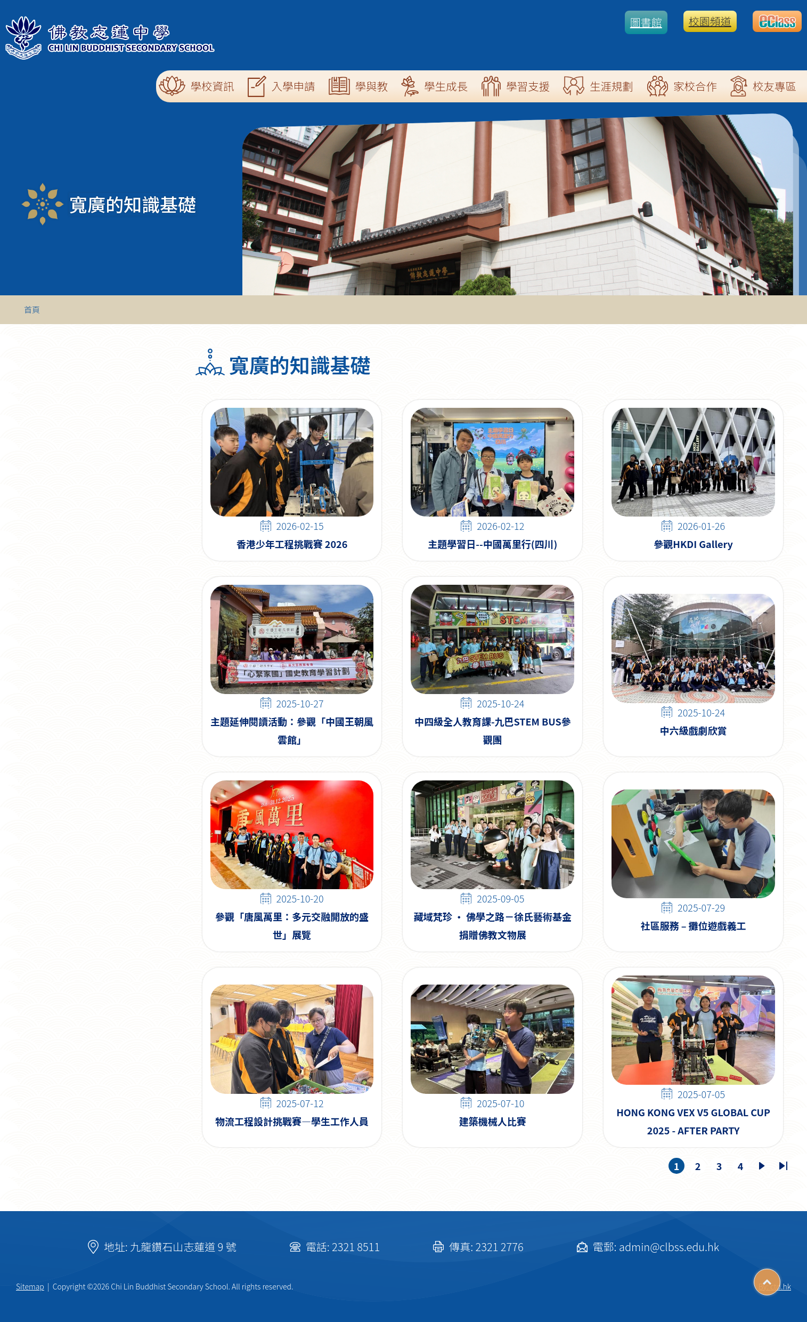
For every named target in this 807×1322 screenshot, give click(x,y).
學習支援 (515, 86)
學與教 (358, 86)
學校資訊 (196, 86)
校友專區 (763, 86)
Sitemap (30, 1286)
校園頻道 (710, 21)
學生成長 (434, 86)
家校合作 (682, 86)
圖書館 (646, 22)
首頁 (32, 309)
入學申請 (281, 86)
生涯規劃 (598, 86)
